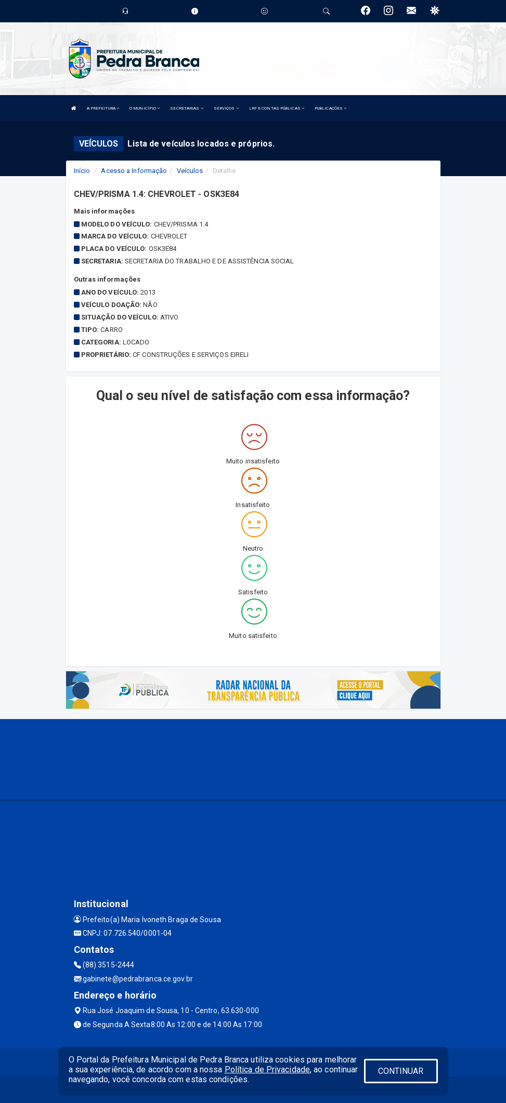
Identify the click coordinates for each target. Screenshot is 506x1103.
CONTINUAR (401, 1071)
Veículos (190, 171)
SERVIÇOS (226, 108)
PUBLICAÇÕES (330, 108)
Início (82, 171)
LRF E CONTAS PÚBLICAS (276, 108)
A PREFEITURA (103, 108)
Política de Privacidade (267, 1069)
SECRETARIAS (186, 108)
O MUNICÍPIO (144, 108)
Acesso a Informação (134, 171)
